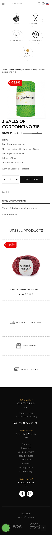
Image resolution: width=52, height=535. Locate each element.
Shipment (26, 448)
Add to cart (31, 179)
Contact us (26, 459)
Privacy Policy (26, 467)
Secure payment (26, 452)
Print (8, 192)
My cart (26, 53)
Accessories (35, 19)
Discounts (35, 36)
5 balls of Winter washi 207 (26, 289)
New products (26, 456)
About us (26, 444)
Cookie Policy (25, 471)
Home (4, 70)
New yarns (16, 36)
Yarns (16, 19)
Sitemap (26, 463)
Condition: (7, 144)
